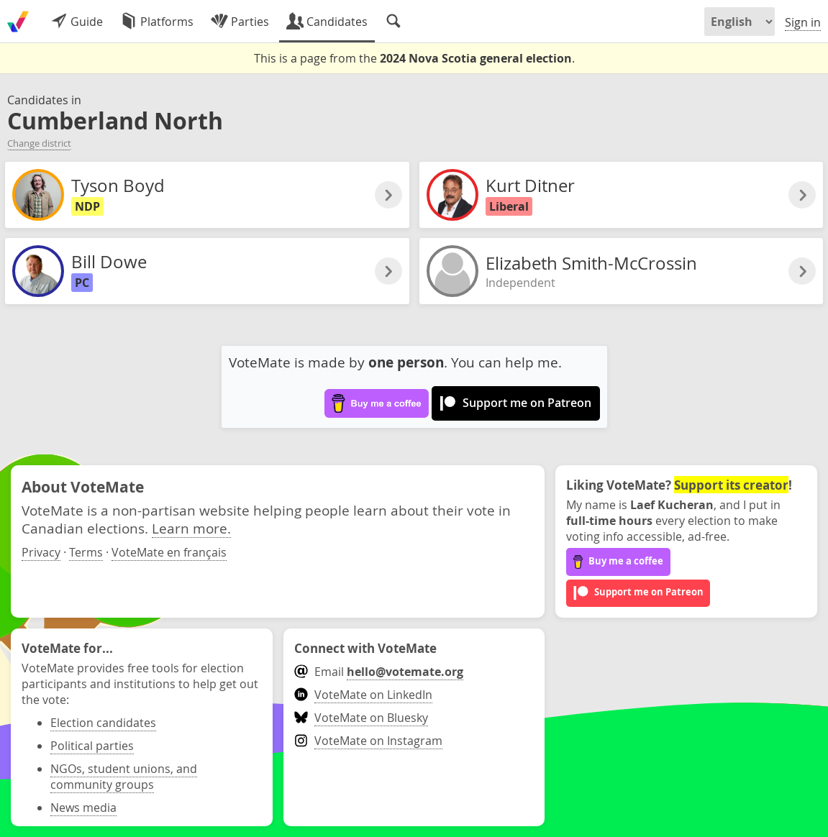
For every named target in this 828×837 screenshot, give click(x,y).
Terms (86, 552)
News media (83, 807)
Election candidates (103, 723)
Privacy (41, 552)
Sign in (803, 22)
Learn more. (191, 528)
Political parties (92, 746)
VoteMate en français (169, 552)
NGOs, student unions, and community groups (123, 776)
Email (378, 672)
